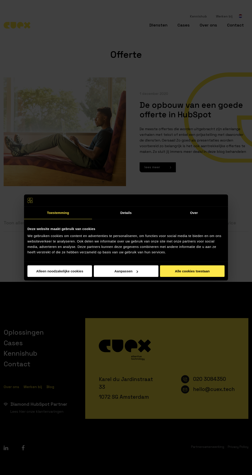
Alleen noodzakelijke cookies (59, 271)
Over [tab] (194, 212)
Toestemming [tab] (58, 212)
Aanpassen (126, 271)
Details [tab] (126, 212)
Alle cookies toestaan (192, 271)
